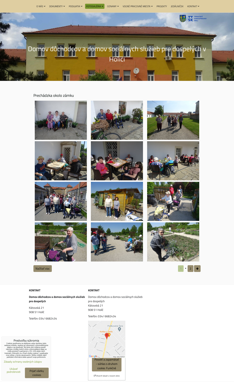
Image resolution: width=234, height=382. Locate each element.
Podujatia (75, 6)
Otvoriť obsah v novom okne (107, 375)
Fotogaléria (94, 6)
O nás (40, 6)
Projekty (162, 6)
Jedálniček (177, 6)
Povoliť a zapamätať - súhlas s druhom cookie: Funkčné (106, 363)
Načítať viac (43, 268)
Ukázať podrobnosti (13, 370)
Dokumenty (57, 6)
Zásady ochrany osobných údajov (23, 362)
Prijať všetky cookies (37, 373)
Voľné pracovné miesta (138, 6)
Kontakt (193, 6)
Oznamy (113, 6)
